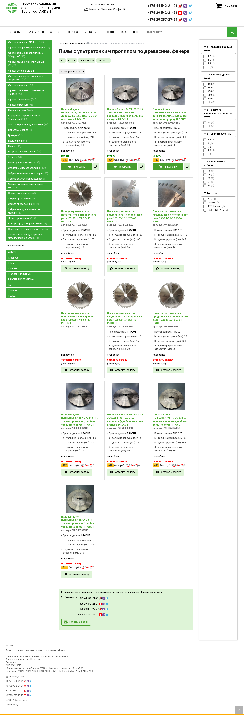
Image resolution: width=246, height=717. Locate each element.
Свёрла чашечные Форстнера (28, 173)
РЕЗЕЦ (12, 295)
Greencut (13, 257)
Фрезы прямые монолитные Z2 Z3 (26, 63)
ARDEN (12, 252)
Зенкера (15, 157)
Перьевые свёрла (20, 129)
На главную (14, 31)
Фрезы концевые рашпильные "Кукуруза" (25, 54)
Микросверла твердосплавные (28, 124)
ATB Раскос (103, 60)
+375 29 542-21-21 (170, 13)
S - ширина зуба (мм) (219, 133)
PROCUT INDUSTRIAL (19, 273)
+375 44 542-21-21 (170, 6)
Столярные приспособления (27, 167)
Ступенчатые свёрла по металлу (28, 229)
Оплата (54, 31)
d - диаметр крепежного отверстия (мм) (218, 113)
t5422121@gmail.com (16, 700)
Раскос (71, 60)
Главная (63, 43)
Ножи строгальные (22, 218)
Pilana (11, 263)
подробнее (67, 150)
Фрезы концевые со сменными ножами (26, 92)
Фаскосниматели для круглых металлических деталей (25, 236)
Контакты (90, 31)
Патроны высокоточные (24, 151)
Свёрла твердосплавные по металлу (24, 211)
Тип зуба (212, 193)
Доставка (71, 31)
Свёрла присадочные (23, 203)
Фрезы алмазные (20, 104)
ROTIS (11, 284)
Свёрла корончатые (22, 193)
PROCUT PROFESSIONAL (21, 279)
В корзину (79, 166)
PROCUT (12, 268)
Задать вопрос (129, 31)
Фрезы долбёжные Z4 (22, 70)
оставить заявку (79, 268)
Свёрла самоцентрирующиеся (27, 178)
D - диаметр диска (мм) (217, 76)
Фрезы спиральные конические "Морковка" (26, 78)
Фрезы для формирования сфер (29, 47)
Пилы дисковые (20, 110)
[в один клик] (95, 166)
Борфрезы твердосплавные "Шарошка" (24, 117)
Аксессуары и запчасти (24, 162)
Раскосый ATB (87, 60)
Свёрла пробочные (21, 198)
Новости (108, 31)
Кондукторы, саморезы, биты (27, 223)
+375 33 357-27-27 (93, 614)
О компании (36, 31)
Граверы (15, 135)
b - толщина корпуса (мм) (218, 48)
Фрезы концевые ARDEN (26, 42)
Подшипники (17, 140)
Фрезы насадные (20, 85)
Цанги (14, 146)
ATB (62, 60)
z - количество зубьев (214, 163)
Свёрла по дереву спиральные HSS (25, 186)
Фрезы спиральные (22, 99)
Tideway (12, 290)
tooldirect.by (12, 704)
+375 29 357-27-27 (170, 20)
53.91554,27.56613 (18, 676)
